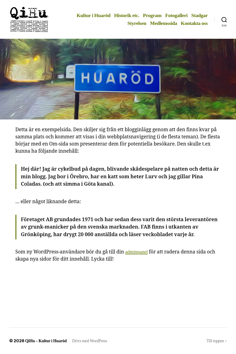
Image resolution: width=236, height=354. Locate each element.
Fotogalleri (176, 15)
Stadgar (199, 15)
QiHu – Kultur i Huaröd (46, 341)
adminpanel (136, 252)
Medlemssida (163, 23)
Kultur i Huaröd (93, 15)
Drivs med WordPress (89, 341)
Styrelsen (136, 23)
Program (152, 15)
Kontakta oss (194, 23)
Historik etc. (126, 15)
